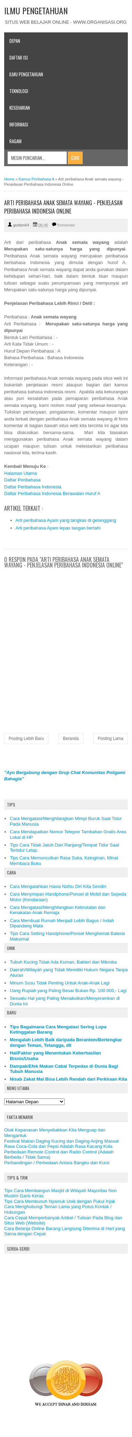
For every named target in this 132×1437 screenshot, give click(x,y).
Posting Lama (110, 738)
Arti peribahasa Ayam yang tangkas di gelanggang (66, 520)
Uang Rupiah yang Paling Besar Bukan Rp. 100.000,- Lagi (68, 990)
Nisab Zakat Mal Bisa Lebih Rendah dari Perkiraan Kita (68, 1079)
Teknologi (18, 90)
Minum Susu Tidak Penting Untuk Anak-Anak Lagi (59, 983)
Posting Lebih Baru (26, 738)
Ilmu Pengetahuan (26, 74)
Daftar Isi (18, 57)
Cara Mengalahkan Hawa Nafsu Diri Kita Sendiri (58, 886)
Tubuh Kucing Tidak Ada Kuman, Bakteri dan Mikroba (63, 962)
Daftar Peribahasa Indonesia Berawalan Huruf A (52, 493)
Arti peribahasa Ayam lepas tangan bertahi (58, 528)
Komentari (66, 225)
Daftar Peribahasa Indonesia (32, 486)
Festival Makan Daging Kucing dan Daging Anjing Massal (61, 1141)
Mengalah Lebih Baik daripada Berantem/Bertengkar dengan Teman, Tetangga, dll (66, 1042)
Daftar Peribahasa (22, 479)
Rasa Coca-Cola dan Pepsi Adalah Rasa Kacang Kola (58, 1146)
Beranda (71, 738)
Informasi (18, 124)
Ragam (15, 141)
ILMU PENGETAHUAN (36, 10)
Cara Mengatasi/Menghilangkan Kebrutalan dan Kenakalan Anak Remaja (57, 910)
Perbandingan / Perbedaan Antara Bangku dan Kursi (56, 1162)
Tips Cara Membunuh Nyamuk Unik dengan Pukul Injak (59, 1201)
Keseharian (19, 107)
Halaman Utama (20, 473)
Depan (14, 40)
